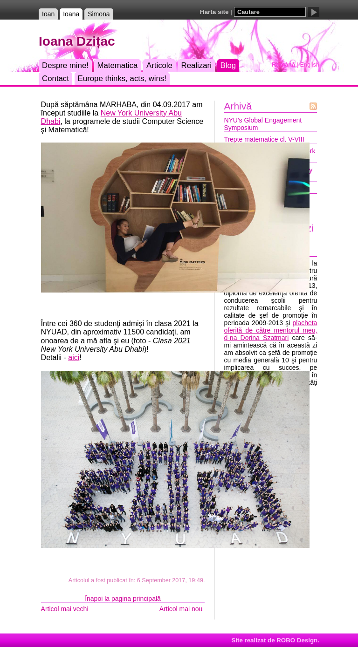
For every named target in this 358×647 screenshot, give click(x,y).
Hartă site (214, 11)
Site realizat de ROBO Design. (275, 640)
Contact (55, 78)
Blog (228, 65)
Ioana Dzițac (77, 41)
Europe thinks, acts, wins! (122, 78)
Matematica (117, 65)
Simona (99, 14)
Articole (159, 65)
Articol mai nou (181, 609)
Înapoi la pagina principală (123, 598)
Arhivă (238, 106)
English (309, 64)
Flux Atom (313, 106)
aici (73, 357)
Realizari (196, 65)
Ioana (71, 14)
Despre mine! (65, 65)
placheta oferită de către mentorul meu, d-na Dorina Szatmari (270, 330)
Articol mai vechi (65, 609)
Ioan (48, 14)
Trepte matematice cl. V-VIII (264, 139)
